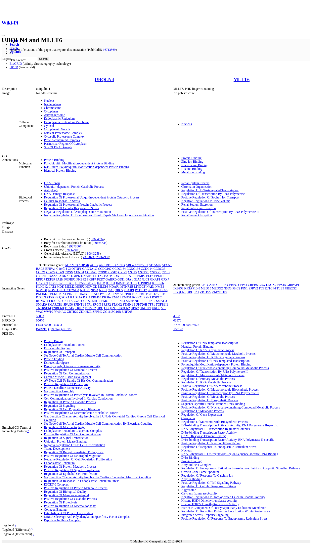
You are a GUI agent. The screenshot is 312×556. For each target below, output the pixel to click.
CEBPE (221, 284)
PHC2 (236, 288)
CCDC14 (147, 268)
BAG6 (40, 268)
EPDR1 (159, 276)
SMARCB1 (55, 304)
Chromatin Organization (196, 186)
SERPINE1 (118, 301)
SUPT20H (140, 304)
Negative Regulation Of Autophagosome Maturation (77, 211)
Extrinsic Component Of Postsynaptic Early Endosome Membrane (223, 507)
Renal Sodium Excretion (196, 204)
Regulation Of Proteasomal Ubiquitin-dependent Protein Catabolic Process (91, 197)
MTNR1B (126, 286)
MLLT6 (241, 79)
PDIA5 (162, 290)
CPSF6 (112, 272)
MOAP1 (114, 286)
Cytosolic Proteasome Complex (64, 136)
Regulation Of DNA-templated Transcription (210, 190)
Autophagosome (54, 115)
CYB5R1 (42, 276)
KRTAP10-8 (192, 288)
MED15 (206, 288)
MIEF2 (79, 286)
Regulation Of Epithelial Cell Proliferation (71, 473)
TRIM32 (90, 308)
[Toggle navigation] (3, 35)
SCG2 (75, 301)
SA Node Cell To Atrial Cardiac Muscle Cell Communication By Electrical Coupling (98, 423)
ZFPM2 (97, 311)
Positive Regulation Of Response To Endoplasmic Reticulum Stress (224, 518)
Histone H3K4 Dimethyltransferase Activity (209, 500)
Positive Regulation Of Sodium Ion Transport (210, 197)
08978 (177, 320)
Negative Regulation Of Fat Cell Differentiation (74, 445)
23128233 (89, 257)
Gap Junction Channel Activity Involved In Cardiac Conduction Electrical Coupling (97, 477)
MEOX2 (217, 288)
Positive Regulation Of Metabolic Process (70, 369)
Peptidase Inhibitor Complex (62, 520)
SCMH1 (93, 301)
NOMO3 (54, 290)
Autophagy (51, 190)
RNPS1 (126, 297)
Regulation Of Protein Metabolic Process (70, 466)
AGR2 (94, 265)
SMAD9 (41, 304)
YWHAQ (60, 311)
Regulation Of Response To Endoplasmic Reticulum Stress (81, 481)
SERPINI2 (148, 301)
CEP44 (242, 284)
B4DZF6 (41, 329)
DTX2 (99, 276)
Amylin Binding (191, 479)
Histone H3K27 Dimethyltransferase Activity (210, 504)
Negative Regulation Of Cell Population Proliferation (78, 459)
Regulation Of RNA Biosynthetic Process (207, 350)
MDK (60, 286)
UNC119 (145, 308)
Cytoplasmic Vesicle (57, 129)
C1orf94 (61, 268)
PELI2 (52, 293)
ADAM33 (71, 265)
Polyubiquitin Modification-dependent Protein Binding (79, 163)
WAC (39, 311)
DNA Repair (52, 183)
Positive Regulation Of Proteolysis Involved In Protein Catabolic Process (90, 395)
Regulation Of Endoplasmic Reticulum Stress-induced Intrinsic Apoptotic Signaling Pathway (240, 468)
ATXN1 (167, 265)
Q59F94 (53, 329)
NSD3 (228, 288)
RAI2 (86, 297)
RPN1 (147, 297)
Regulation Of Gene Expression (201, 414)
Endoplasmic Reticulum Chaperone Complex (73, 430)
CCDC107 (104, 268)
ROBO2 (137, 297)
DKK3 (66, 276)
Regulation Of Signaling (59, 405)
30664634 (97, 239)
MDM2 (69, 286)
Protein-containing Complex (62, 140)
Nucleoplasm (52, 104)
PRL (142, 293)
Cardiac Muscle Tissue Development (67, 377)
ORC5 (119, 290)
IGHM (101, 283)
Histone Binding (191, 168)
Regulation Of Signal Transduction (66, 438)
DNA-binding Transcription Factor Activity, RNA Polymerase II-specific (227, 439)
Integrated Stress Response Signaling (205, 515)
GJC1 (145, 279)
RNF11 (116, 297)
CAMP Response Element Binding (203, 436)
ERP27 (40, 279)
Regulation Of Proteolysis (60, 502)
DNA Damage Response (59, 193)
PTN (162, 293)
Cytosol (49, 125)
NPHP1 (85, 290)
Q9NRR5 (65, 329)
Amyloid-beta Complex (196, 464)
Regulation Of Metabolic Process (202, 411)
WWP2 (48, 311)
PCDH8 (153, 290)
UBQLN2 (123, 308)
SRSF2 (106, 304)
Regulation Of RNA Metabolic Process (206, 382)
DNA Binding (190, 457)
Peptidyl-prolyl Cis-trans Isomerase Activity (72, 366)
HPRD (14, 67)
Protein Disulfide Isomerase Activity (67, 387)
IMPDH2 (131, 283)
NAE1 (150, 286)
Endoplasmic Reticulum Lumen (64, 344)
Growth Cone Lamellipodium (200, 472)
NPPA (94, 290)
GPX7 (165, 279)
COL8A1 (91, 272)
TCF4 (272, 288)
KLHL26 (158, 283)
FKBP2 (81, 279)
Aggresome (188, 490)
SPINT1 (78, 304)
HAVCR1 (42, 283)
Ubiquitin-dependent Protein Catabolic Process (74, 186)
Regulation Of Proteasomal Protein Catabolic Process (78, 204)
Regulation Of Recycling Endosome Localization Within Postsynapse (225, 511)
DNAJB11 (87, 276)
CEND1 (79, 272)
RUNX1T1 (43, 301)
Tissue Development (57, 448)
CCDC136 (133, 268)
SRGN (97, 304)
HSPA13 (68, 283)
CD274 (50, 272)
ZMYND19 (219, 292)
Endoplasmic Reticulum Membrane (66, 122)
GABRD (111, 279)
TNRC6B (58, 308)
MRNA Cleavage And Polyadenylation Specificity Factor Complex (87, 516)
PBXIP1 (129, 290)
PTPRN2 (52, 297)
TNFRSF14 (43, 308)
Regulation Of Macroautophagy (64, 427)
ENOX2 (271, 284)
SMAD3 (161, 301)
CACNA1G (89, 268)
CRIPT (122, 272)
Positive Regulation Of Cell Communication (72, 434)
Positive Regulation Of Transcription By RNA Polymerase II (220, 211)
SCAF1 (65, 301)
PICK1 (62, 293)
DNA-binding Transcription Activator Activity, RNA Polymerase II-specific (229, 425)
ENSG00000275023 (186, 324)
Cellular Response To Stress (62, 201)
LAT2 (52, 286)
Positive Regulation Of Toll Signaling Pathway (211, 482)
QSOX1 (64, 297)
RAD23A (76, 297)
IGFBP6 (90, 283)
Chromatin (188, 418)
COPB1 (103, 272)
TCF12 (263, 288)
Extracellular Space (56, 362)
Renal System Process (195, 183)
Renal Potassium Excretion (198, 208)
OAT (111, 290)
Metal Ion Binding (193, 172)
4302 (176, 316)
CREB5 (253, 284)
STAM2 (117, 304)
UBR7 (135, 308)
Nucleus (49, 100)
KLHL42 (42, 286)
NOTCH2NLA (69, 290)
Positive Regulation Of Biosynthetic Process (209, 400)
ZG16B (116, 311)
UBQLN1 (110, 308)
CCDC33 (159, 268)
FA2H (60, 279)
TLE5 (280, 288)
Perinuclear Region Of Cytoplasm (65, 143)
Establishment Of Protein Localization (68, 513)
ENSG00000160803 (49, 324)
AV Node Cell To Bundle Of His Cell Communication (78, 380)
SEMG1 (104, 301)
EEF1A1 (127, 276)
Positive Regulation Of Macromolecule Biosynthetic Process (220, 389)
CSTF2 (132, 272)
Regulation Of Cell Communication (67, 373)
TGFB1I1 (162, 304)
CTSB (166, 272)
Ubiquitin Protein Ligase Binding (65, 441)
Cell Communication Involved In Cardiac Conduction (78, 398)
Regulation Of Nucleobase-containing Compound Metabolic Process (225, 368)
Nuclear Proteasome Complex (63, 133)
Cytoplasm (51, 111)
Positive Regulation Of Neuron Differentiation (210, 443)
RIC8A (106, 297)
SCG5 (83, 301)
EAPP (108, 276)
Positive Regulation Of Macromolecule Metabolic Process (81, 412)
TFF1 (151, 304)
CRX (262, 284)
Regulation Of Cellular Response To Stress (71, 208)
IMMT (120, 283)
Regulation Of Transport (59, 352)
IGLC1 (110, 283)
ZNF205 (127, 311)
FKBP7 (91, 279)
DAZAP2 (55, 276)
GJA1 (129, 279)
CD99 (60, 272)
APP (203, 284)
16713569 (109, 49)
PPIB (127, 293)
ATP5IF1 (142, 265)
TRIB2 (79, 308)
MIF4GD (91, 286)
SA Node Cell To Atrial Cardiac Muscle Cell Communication (83, 355)
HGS (52, 283)
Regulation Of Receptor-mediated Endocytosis (74, 452)
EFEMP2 (139, 276)
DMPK (75, 276)
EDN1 (116, 276)
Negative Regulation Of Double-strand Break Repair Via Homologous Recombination (99, 215)
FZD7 (101, 279)
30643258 (93, 253)
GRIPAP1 (293, 284)
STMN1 (128, 304)
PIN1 (70, 293)
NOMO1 (41, 290)
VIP (163, 308)
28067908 (73, 250)
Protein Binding (54, 159)
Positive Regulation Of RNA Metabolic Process (211, 386)
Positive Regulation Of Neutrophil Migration (72, 455)
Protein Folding (54, 359)
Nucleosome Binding (194, 165)
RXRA (55, 301)
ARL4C (131, 265)
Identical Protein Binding (60, 170)
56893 (40, 316)
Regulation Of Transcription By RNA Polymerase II (214, 193)
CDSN (69, 272)
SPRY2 (253, 288)
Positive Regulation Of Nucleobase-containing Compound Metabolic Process (230, 407)
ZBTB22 (72, 311)
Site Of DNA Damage (58, 147)
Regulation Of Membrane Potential (66, 495)
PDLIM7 (42, 293)
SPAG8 (68, 304)
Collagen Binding (55, 509)
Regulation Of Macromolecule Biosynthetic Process (214, 421)
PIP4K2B (81, 293)
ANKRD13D (107, 265)
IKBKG (178, 288)
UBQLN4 (104, 79)
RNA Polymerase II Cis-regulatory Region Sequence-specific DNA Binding (229, 454)
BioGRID (16, 63)
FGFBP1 (70, 279)
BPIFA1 (50, 268)
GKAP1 (155, 279)
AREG (120, 265)
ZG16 (107, 311)
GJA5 (137, 279)
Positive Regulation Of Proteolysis (66, 384)
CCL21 (40, 272)
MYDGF (140, 286)
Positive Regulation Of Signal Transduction (72, 470)
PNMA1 (118, 293)
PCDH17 (141, 290)
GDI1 (121, 279)
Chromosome (52, 107)
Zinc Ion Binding (192, 161)
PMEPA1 (106, 293)
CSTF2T (143, 272)
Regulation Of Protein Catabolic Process (70, 402)
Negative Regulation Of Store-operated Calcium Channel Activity (223, 497)
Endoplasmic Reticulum (59, 118)
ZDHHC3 (85, 311)
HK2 (59, 283)
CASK (211, 284)
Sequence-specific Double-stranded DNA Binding (213, 404)
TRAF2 (69, 308)
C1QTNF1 (74, 268)
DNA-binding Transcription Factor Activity (209, 432)
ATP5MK (155, 265)
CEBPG (232, 284)
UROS (156, 308)
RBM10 (96, 297)
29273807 (75, 246)
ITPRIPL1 (144, 283)
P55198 (178, 329)
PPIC (135, 293)
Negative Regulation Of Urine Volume (205, 201)
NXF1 (103, 290)
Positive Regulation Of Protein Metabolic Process (76, 488)
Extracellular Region (57, 348)
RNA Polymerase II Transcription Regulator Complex (215, 429)
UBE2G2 (291, 288)
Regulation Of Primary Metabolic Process (208, 378)
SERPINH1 (133, 301)
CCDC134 (119, 268)
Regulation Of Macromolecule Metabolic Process (212, 375)
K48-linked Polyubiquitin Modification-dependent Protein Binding (86, 167)
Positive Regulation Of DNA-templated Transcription (215, 361)
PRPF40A (152, 293)
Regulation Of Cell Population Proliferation (72, 409)
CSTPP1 (155, 272)
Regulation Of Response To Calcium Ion (207, 475)
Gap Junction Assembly (59, 391)
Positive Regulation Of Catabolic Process (70, 498)
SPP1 (88, 304)
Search (14, 44)
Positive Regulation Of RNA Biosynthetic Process (213, 357)
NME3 (159, 286)
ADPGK (83, 265)
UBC (100, 308)
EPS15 (281, 284)
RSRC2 (157, 297)
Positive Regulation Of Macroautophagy (70, 506)
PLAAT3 (93, 293)
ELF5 (149, 276)
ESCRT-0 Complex (56, 484)
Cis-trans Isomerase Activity (199, 493)
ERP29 (50, 279)
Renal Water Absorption (196, 215)
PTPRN (41, 297)
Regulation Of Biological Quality (65, 491)
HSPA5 (80, 283)
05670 (40, 320)
